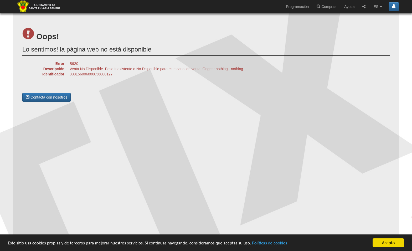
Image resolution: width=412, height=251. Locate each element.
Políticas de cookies (269, 243)
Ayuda (349, 6)
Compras (326, 6)
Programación (297, 6)
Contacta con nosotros (46, 97)
